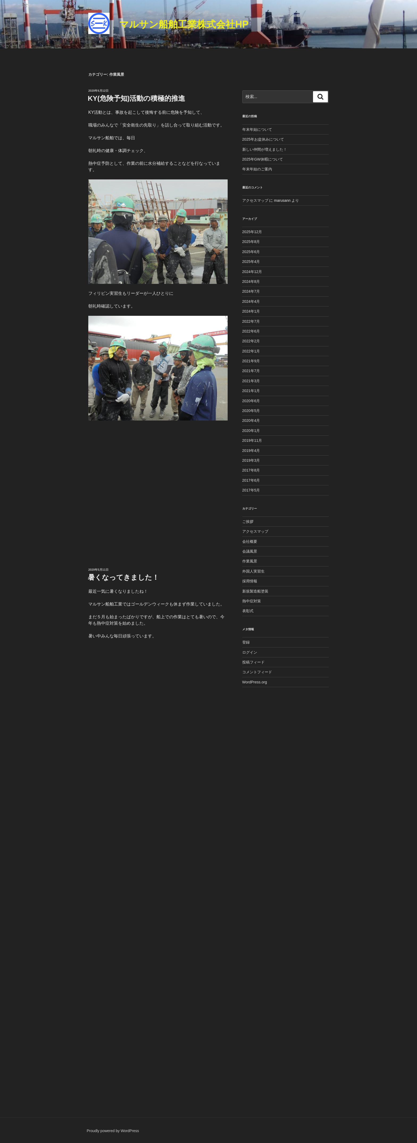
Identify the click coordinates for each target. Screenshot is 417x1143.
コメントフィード (257, 672)
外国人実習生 (253, 571)
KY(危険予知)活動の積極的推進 (136, 98)
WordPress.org (254, 682)
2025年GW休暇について (262, 159)
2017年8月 (251, 470)
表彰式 (247, 611)
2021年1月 (251, 391)
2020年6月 (251, 401)
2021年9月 (251, 361)
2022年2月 (251, 341)
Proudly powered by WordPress (113, 1131)
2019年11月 (252, 440)
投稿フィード (253, 662)
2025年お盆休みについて (263, 139)
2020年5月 (251, 411)
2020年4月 (251, 420)
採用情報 (249, 581)
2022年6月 (251, 331)
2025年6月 (251, 252)
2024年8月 (251, 281)
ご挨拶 (247, 521)
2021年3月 (251, 381)
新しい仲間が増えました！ (264, 149)
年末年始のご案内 (257, 169)
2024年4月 (251, 301)
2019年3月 (251, 460)
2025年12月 (252, 232)
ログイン (249, 652)
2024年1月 (251, 311)
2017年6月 (251, 480)
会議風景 (249, 551)
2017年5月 (251, 490)
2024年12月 (252, 272)
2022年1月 (251, 351)
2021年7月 (251, 371)
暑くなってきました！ (123, 577)
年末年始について (257, 129)
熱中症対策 (251, 601)
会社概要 (249, 541)
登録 (246, 642)
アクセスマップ (255, 200)
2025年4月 (251, 261)
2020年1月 (251, 430)
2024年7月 (251, 291)
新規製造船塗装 (255, 591)
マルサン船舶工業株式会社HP (183, 24)
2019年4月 (251, 450)
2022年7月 (251, 321)
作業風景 (249, 561)
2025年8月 (251, 241)
